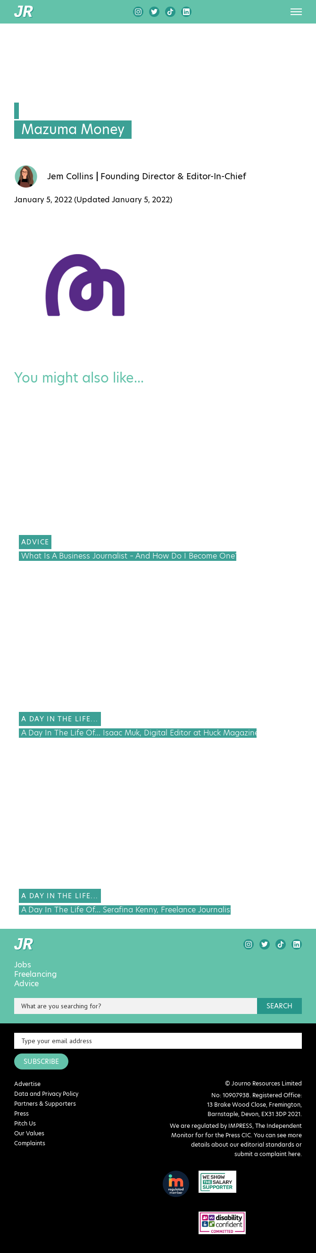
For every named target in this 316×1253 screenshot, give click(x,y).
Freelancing (35, 974)
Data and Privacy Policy (46, 1094)
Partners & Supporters (45, 1104)
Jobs (22, 965)
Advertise (27, 1084)
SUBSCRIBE (41, 1061)
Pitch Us (25, 1123)
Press (21, 1113)
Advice (26, 984)
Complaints (29, 1143)
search (279, 1006)
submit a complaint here (267, 1154)
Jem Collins (70, 176)
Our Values (29, 1133)
